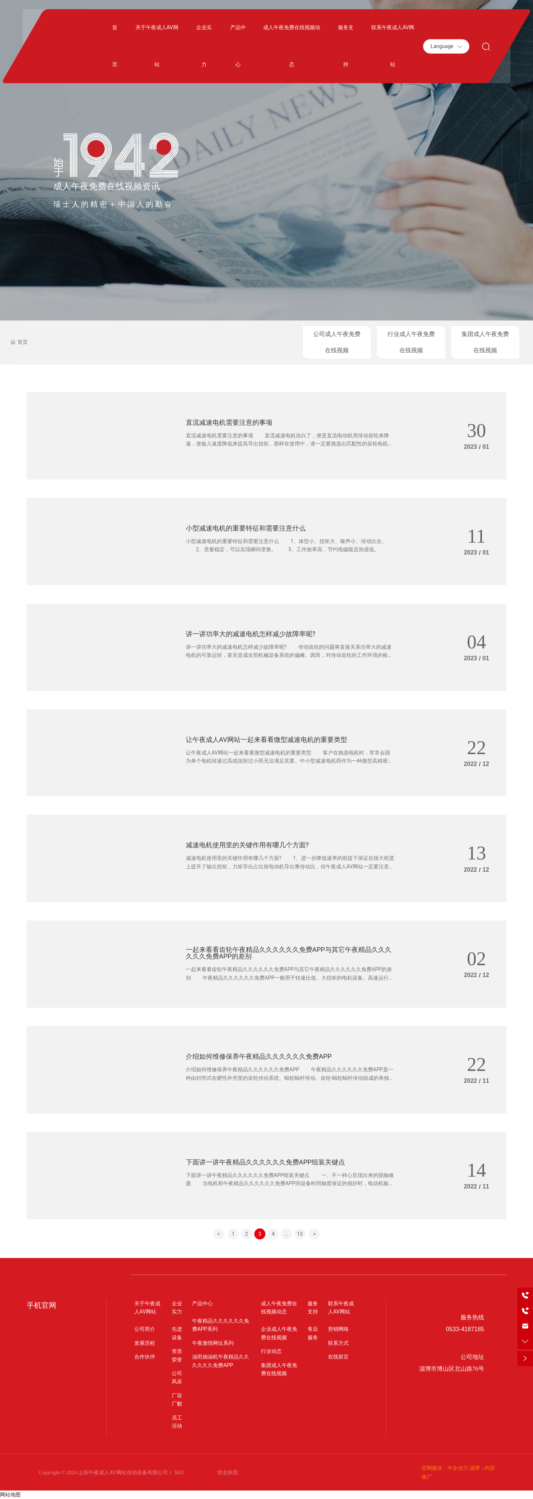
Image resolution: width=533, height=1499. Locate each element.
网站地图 (10, 1495)
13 (300, 1234)
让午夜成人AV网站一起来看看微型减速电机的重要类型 (266, 738)
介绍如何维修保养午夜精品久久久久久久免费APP (259, 1055)
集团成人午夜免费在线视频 (485, 342)
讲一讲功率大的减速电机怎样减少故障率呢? (251, 633)
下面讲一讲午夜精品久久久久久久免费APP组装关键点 (265, 1161)
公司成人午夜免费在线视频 (337, 342)
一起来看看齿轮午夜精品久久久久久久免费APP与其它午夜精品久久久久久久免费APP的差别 (289, 953)
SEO (178, 1472)
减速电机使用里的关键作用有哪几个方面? (247, 844)
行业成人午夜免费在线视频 (411, 342)
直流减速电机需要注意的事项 (229, 421)
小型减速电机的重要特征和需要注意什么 (246, 527)
